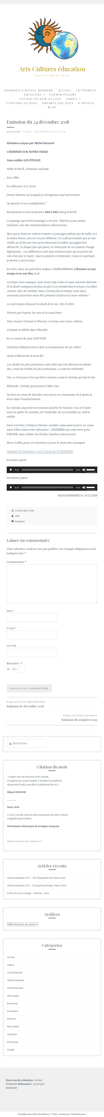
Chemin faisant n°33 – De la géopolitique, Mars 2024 (36, 885)
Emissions (33, 94)
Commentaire (17, 562)
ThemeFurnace (78, 1114)
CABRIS (72, 99)
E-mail (12, 628)
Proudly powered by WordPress (33, 1114)
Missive (11, 1018)
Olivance (12, 1034)
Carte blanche (15, 972)
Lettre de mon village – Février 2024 (28, 893)
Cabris (10, 964)
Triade (10, 1049)
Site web (11, 645)
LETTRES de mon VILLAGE (40, 99)
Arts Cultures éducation (52, 69)
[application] (52, 470)
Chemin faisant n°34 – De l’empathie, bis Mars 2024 (36, 877)
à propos (86, 103)
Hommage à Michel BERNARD (28, 90)
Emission (14, 131)
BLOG (52, 107)
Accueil (65, 90)
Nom (10, 610)
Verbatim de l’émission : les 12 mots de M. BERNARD (40, 451)
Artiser (11, 957)
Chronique (13, 995)
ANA (17, 516)
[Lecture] (11, 469)
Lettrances (86, 90)
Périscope (12, 1042)
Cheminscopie (15, 987)
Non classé (13, 1026)
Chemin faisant (62, 94)
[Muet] (84, 469)
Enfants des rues (57, 103)
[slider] (47, 470)
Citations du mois (22, 103)
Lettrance (12, 1011)
